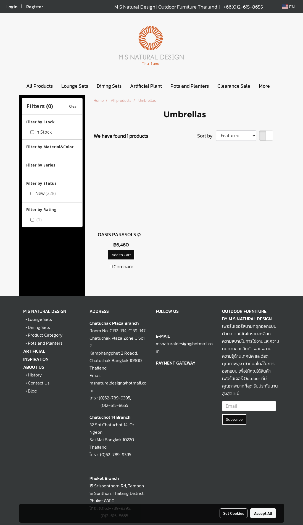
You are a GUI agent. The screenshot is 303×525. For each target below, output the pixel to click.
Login (11, 6)
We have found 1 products (121, 136)
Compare (123, 266)
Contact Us (38, 383)
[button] (279, 86)
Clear (73, 106)
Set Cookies (233, 513)
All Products (39, 86)
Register (34, 6)
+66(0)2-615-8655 (243, 7)
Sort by (206, 135)
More (264, 86)
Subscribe (234, 419)
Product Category (45, 335)
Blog (32, 391)
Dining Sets (109, 86)
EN (288, 6)
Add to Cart (121, 255)
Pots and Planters (189, 86)
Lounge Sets (74, 86)
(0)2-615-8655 (108, 405)
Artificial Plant (146, 86)
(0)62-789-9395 (114, 397)
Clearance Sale (233, 86)
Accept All (263, 513)
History (35, 374)
